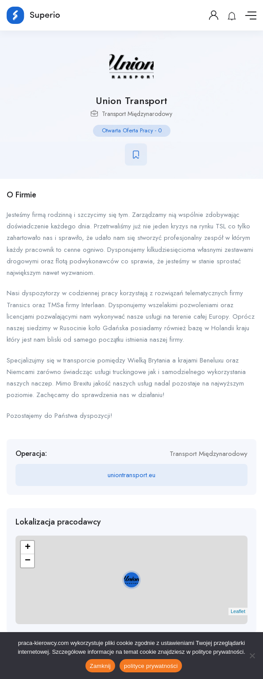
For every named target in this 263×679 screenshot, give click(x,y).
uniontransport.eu (131, 475)
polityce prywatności (151, 666)
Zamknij (100, 666)
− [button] (28, 560)
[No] (252, 655)
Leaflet (238, 611)
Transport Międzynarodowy (137, 113)
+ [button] (28, 547)
